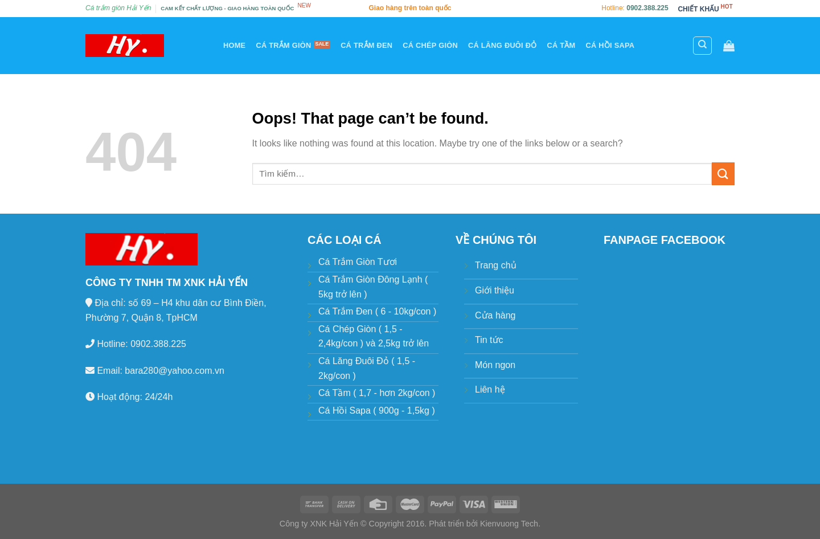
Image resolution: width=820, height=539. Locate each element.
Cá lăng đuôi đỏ (502, 45)
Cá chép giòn (430, 45)
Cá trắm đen (366, 45)
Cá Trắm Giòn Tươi (357, 262)
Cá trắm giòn (283, 45)
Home (234, 45)
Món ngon (495, 365)
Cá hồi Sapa (610, 45)
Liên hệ (490, 389)
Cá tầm (561, 45)
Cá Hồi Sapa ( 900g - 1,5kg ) (376, 410)
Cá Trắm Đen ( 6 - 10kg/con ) (377, 311)
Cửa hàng (495, 315)
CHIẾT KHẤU (698, 9)
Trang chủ (495, 265)
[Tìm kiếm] (702, 45)
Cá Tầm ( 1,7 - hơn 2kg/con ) (376, 393)
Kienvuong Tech (509, 523)
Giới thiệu (494, 290)
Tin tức (489, 340)
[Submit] (723, 173)
